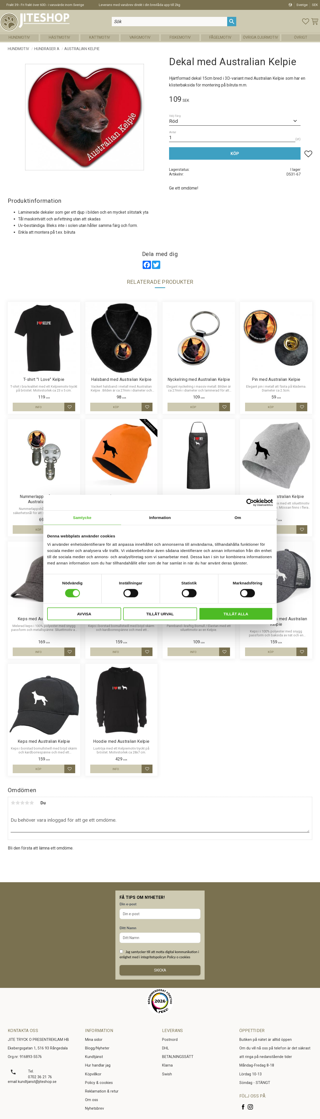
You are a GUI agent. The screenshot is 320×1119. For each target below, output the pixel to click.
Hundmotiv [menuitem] (19, 37)
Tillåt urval (160, 613)
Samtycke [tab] (82, 517)
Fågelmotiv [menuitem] (220, 37)
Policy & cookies (99, 1083)
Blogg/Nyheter (97, 1048)
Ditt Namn (128, 928)
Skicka (160, 970)
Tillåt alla (236, 613)
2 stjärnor (17, 802)
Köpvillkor (93, 1074)
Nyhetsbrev (94, 1108)
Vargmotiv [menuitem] (139, 37)
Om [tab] (237, 517)
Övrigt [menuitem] (300, 37)
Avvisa (84, 613)
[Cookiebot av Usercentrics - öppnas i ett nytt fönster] (250, 503)
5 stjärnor (31, 802)
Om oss (91, 1100)
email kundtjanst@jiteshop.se (32, 1082)
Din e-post (128, 904)
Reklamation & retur (102, 1091)
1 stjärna (13, 802)
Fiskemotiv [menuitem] (180, 37)
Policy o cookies (178, 957)
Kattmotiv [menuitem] (99, 37)
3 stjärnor (22, 802)
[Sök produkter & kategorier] (169, 21)
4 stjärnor (27, 802)
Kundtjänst (94, 1057)
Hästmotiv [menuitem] (59, 37)
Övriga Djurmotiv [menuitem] (260, 37)
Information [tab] (160, 517)
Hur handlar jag (97, 1065)
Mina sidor (93, 1039)
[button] (305, 21)
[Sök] (231, 21)
